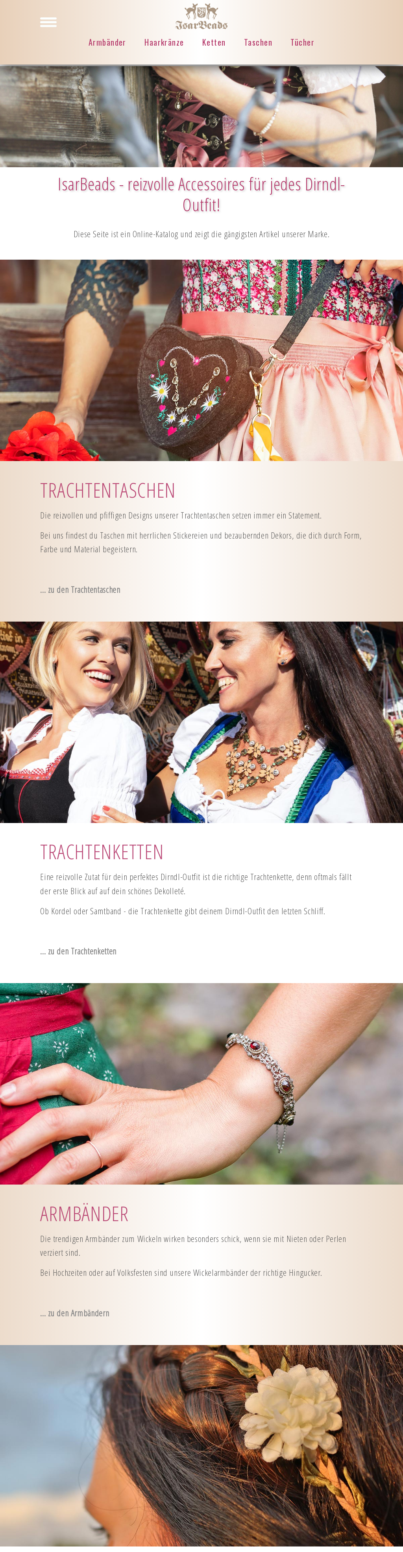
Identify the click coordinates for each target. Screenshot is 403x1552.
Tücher (302, 42)
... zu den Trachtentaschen (80, 589)
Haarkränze (164, 42)
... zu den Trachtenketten (78, 951)
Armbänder (107, 42)
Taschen (258, 42)
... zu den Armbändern (74, 1313)
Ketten (214, 42)
